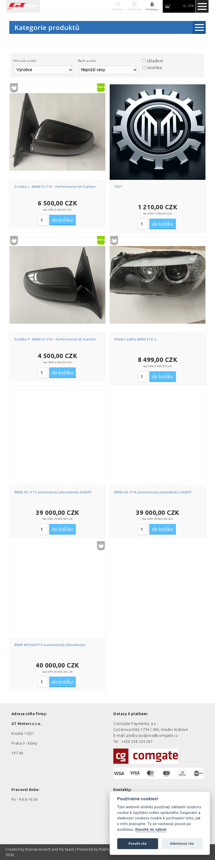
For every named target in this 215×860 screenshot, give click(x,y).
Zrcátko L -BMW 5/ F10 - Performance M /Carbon (55, 186)
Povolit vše (138, 844)
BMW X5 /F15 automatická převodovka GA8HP (52, 492)
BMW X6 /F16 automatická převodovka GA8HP (152, 492)
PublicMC (107, 849)
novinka (154, 67)
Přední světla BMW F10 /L (135, 339)
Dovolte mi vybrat (150, 829)
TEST (118, 186)
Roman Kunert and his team (50, 849)
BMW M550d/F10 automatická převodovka (49, 644)
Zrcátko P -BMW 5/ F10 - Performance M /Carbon (55, 339)
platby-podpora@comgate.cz (152, 735)
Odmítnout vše (182, 844)
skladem (155, 60)
